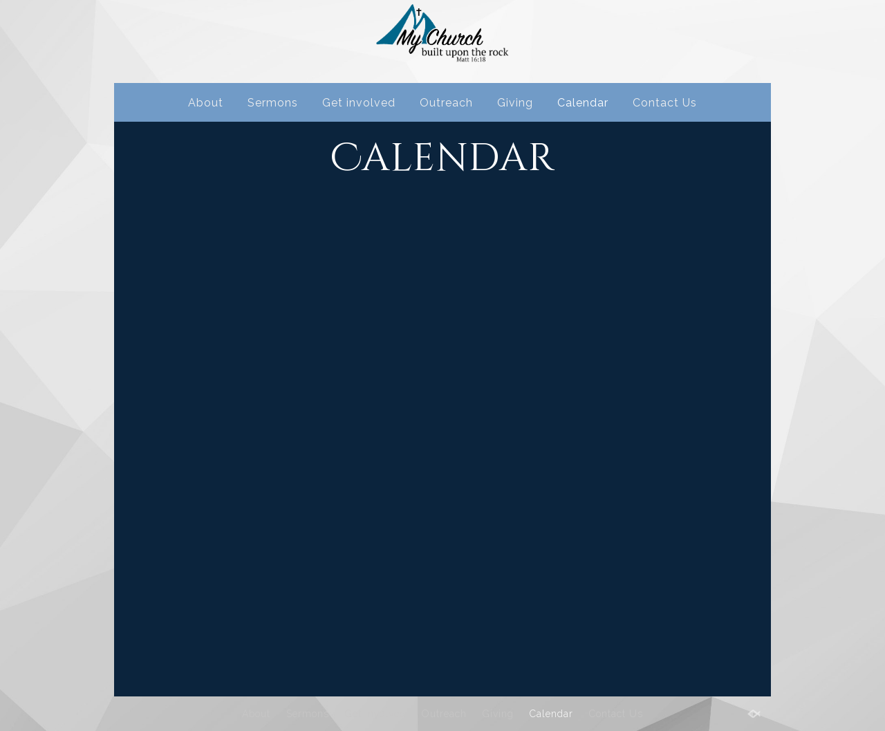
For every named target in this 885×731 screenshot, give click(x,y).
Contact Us (665, 102)
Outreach (446, 102)
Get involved (358, 102)
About (205, 102)
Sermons (273, 102)
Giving (515, 102)
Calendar (582, 102)
